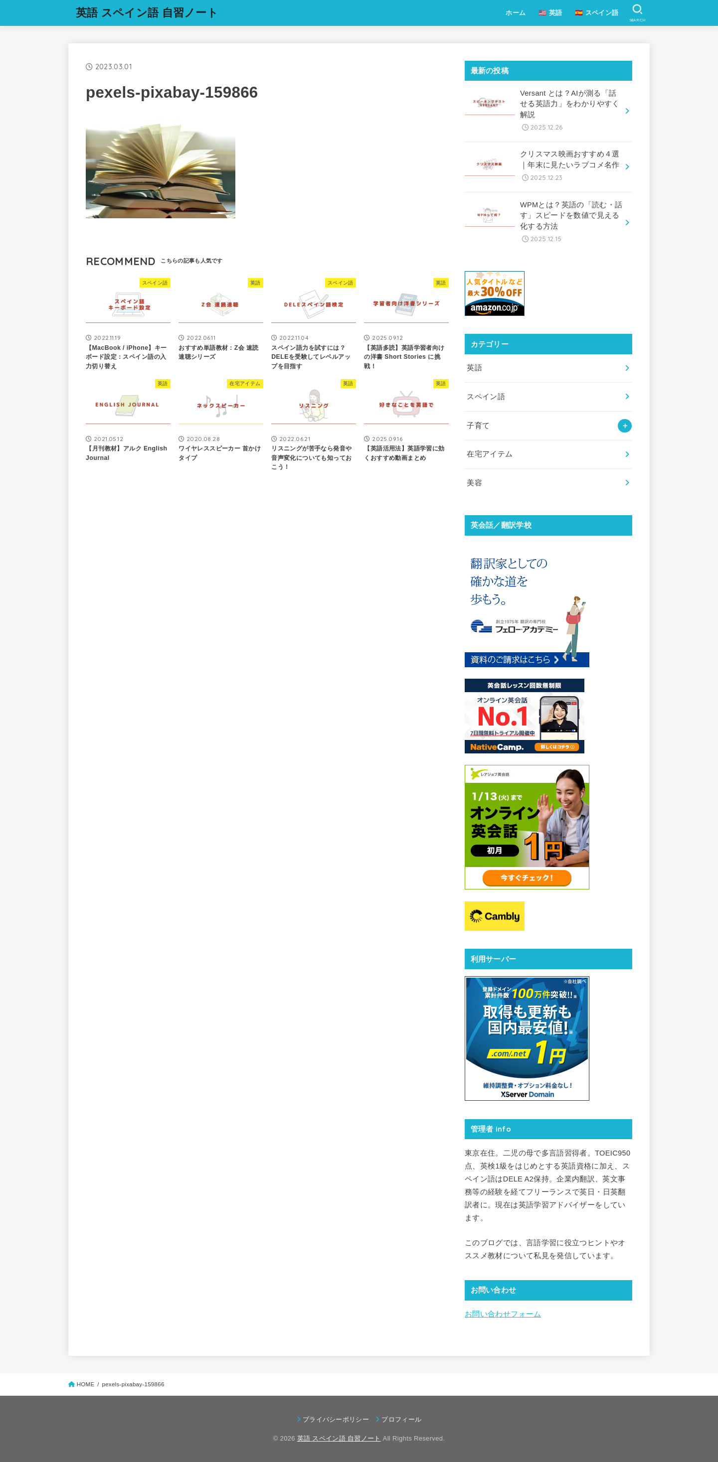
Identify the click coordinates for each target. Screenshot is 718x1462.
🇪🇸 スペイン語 (596, 12)
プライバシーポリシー (336, 1419)
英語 (474, 368)
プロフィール (401, 1419)
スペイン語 (486, 397)
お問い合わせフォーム (503, 1314)
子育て (478, 426)
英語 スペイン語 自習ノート (147, 12)
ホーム (516, 12)
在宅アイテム (490, 454)
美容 (474, 483)
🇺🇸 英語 (550, 12)
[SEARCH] (637, 13)
